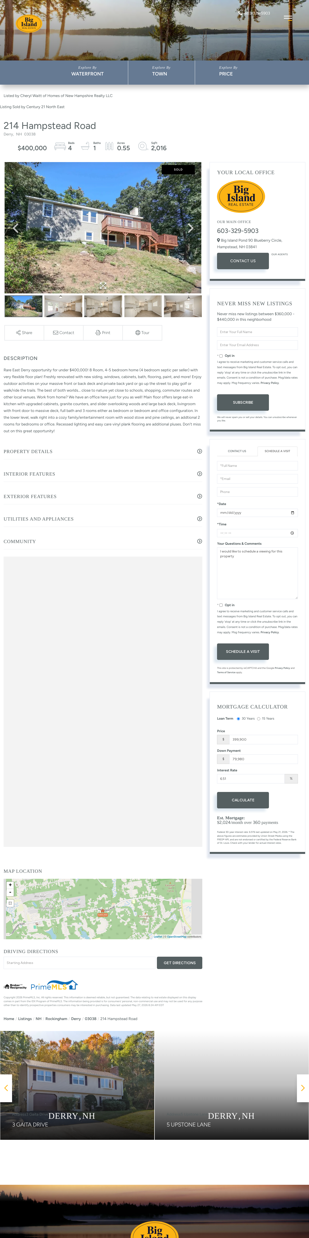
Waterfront (87, 74)
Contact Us (243, 261)
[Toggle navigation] (288, 17)
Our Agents (279, 254)
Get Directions (180, 963)
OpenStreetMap (177, 936)
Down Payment (229, 751)
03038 (90, 1018)
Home (9, 1018)
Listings (25, 1018)
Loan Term (225, 718)
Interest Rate (227, 770)
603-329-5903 (254, 13)
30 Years (246, 718)
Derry (76, 1018)
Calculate (243, 800)
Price (226, 74)
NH (39, 1018)
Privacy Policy (270, 383)
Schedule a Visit (277, 451)
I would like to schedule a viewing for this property (257, 573)
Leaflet (158, 936)
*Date (221, 504)
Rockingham (56, 1018)
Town (159, 74)
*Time (221, 524)
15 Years (265, 718)
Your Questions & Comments (239, 544)
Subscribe (243, 402)
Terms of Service (226, 672)
